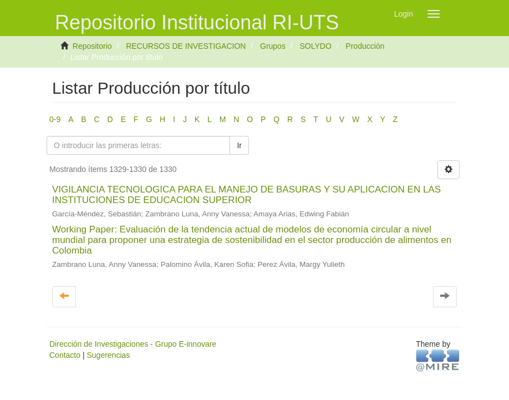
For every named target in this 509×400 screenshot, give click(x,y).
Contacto (64, 355)
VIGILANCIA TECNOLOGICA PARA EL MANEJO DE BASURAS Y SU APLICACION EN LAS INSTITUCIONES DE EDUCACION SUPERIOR (246, 194)
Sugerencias (108, 355)
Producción (364, 46)
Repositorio (92, 46)
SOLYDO (315, 46)
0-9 (54, 119)
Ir (239, 145)
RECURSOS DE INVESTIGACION (186, 46)
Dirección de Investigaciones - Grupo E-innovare (132, 344)
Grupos (273, 46)
